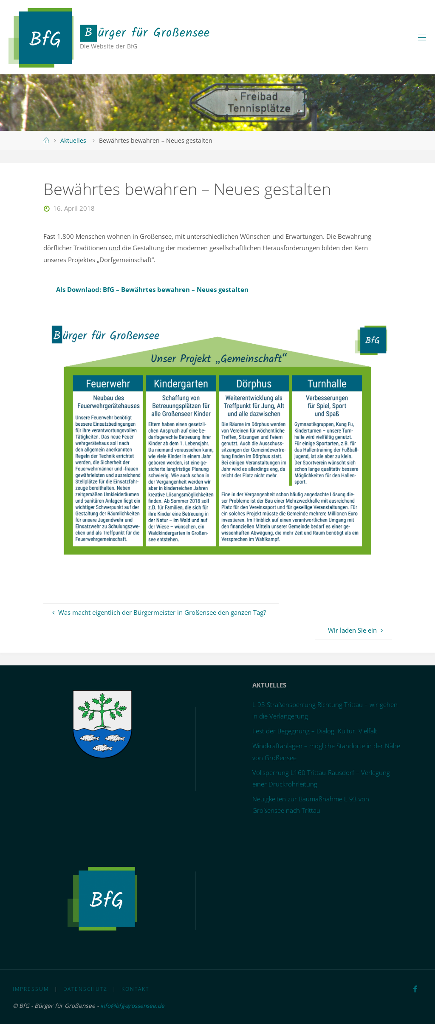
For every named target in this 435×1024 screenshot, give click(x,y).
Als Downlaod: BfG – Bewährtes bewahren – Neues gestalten (152, 289)
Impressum (31, 989)
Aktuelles (73, 140)
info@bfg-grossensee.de (133, 1005)
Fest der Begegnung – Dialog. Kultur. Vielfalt (314, 731)
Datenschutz (85, 989)
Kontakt (135, 989)
